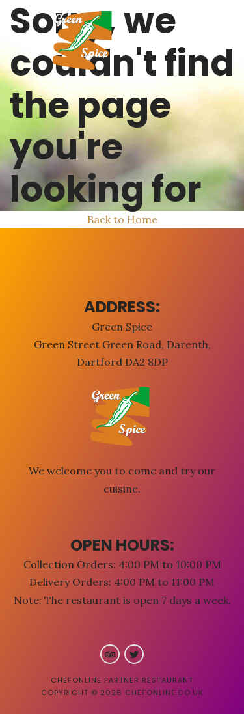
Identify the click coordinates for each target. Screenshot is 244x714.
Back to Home (122, 219)
